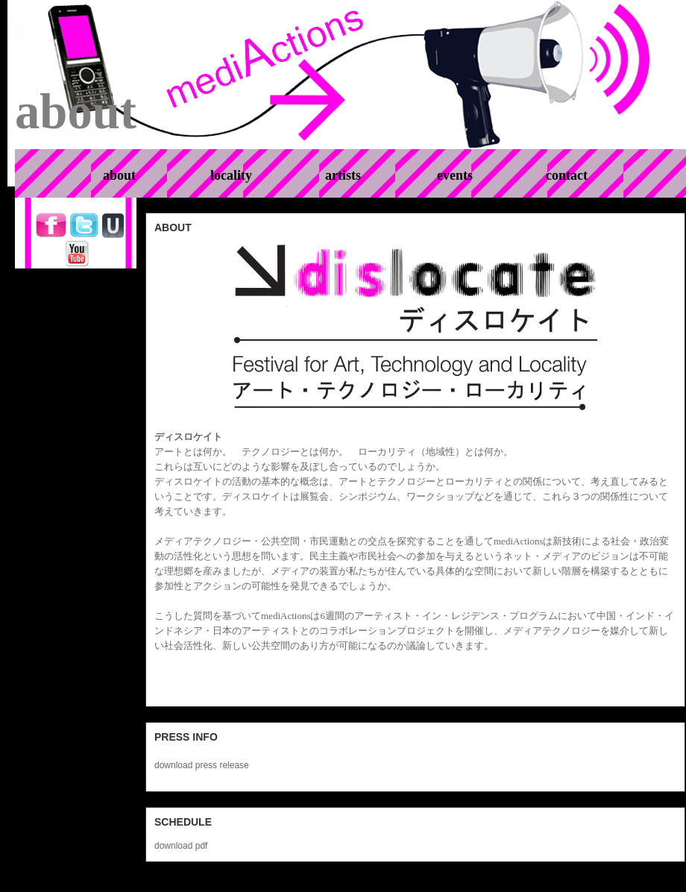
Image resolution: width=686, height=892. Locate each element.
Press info (186, 737)
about (173, 227)
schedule (183, 822)
